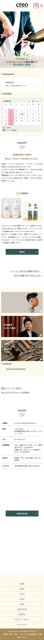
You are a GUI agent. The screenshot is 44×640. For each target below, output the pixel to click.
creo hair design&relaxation (16, 369)
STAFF (22, 599)
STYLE (22, 594)
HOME (22, 584)
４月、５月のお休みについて (16, 85)
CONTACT (22, 614)
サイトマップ (22, 624)
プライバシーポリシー (22, 619)
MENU (22, 251)
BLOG (22, 604)
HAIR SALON (22, 513)
